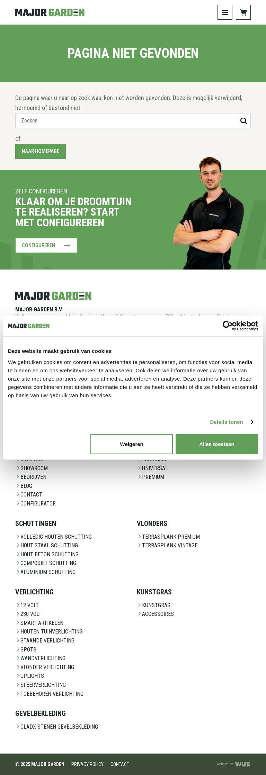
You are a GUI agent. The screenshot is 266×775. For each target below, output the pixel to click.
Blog (23, 486)
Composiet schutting (45, 563)
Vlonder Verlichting (44, 667)
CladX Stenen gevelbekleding (56, 726)
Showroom (31, 468)
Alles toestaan (216, 444)
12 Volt (27, 605)
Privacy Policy (87, 764)
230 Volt (28, 614)
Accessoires (155, 614)
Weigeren (131, 444)
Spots (25, 649)
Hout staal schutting (46, 545)
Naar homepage (40, 151)
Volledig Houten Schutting (53, 537)
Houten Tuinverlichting (49, 631)
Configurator (35, 503)
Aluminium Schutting (45, 572)
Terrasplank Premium (168, 537)
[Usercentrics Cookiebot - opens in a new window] (227, 326)
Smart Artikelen (39, 623)
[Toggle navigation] (225, 12)
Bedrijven (30, 477)
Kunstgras (153, 605)
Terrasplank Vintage (167, 545)
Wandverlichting (40, 658)
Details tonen (226, 422)
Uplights (29, 676)
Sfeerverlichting (40, 685)
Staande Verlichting (44, 640)
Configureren (46, 245)
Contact (28, 494)
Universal (152, 468)
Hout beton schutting (47, 554)
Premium (150, 477)
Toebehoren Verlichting (49, 694)
